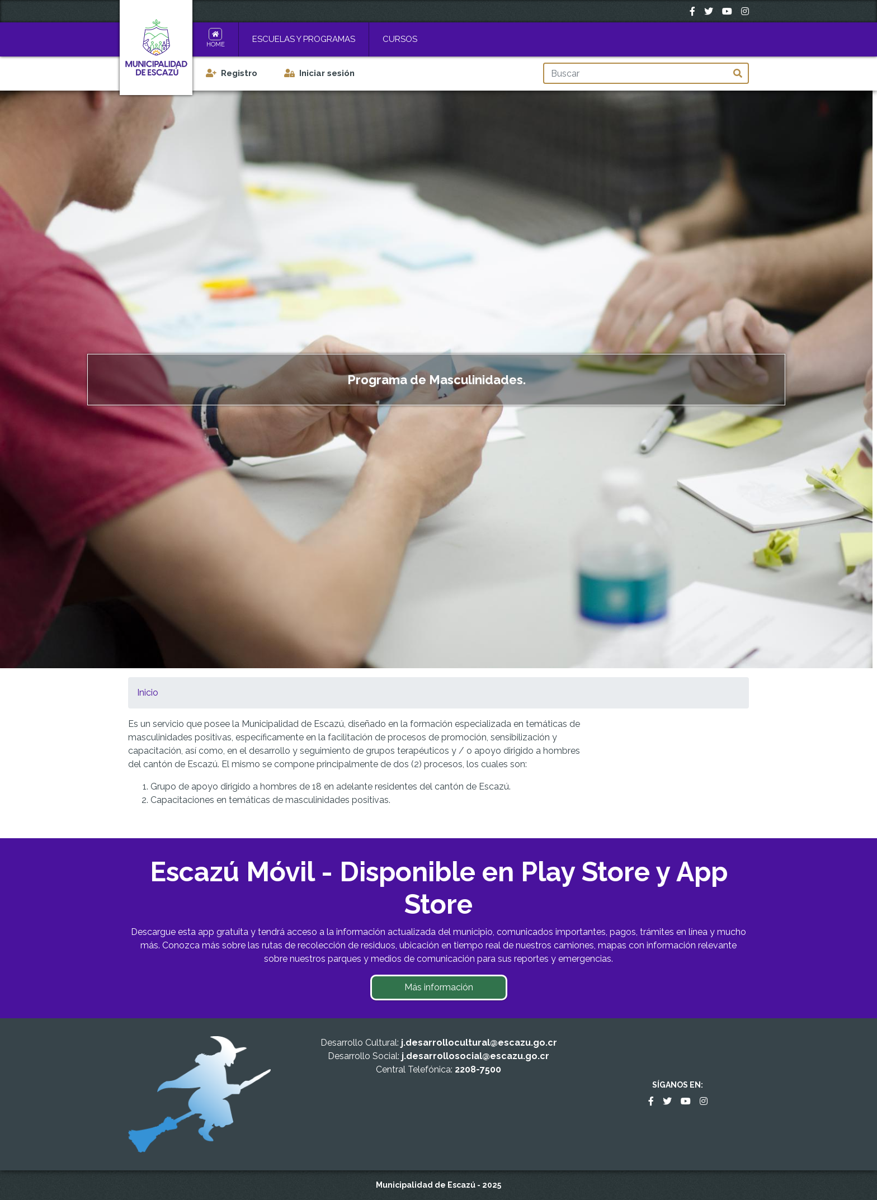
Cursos (400, 39)
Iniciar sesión (327, 73)
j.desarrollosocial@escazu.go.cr (475, 1056)
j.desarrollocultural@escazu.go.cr (479, 1042)
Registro (239, 73)
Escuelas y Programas (303, 39)
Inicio (147, 692)
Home (215, 44)
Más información (438, 987)
